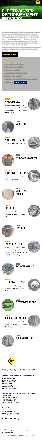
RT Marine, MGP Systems (7, 383)
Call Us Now (20, 82)
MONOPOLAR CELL (12, 101)
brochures (11, 437)
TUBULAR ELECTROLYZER (26, 338)
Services (33, 435)
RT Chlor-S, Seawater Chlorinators (9, 382)
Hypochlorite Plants (12, 435)
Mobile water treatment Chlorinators (9, 388)
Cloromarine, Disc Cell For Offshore (9, 399)
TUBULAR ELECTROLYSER (15, 318)
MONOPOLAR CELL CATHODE (16, 173)
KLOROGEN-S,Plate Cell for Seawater (9, 397)
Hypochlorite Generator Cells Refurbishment (11, 415)
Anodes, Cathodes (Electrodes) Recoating (10, 413)
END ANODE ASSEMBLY (14, 243)
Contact (4, 437)
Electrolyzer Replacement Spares (8, 411)
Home (4, 435)
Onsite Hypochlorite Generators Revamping (10, 410)
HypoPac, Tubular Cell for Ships (8, 400)
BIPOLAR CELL (11, 208)
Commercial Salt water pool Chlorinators (10, 385)
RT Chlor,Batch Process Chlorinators (9, 380)
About (27, 435)
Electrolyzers (21, 435)
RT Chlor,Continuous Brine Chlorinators (10, 378)
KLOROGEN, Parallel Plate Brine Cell (9, 396)
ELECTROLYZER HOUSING (15, 282)
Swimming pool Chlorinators (7, 386)
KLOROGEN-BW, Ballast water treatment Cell (11, 402)
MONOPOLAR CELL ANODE (15, 139)
